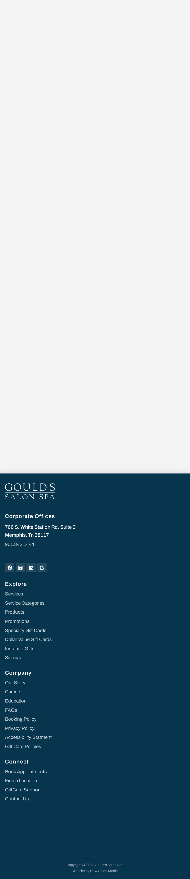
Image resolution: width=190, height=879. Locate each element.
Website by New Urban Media (95, 871)
